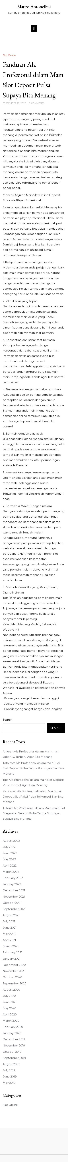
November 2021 (14, 896)
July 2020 (9, 996)
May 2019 (9, 1082)
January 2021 (11, 958)
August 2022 (11, 840)
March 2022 (11, 871)
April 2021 (9, 940)
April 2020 (10, 1014)
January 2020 (12, 1033)
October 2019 (12, 1051)
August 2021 (11, 915)
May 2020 (9, 1008)
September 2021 (14, 909)
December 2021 (14, 890)
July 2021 (9, 921)
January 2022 (12, 884)
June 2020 (10, 1002)
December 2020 (14, 965)
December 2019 (14, 1039)
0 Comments (36, 103)
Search (7, 719)
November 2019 (14, 1045)
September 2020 (14, 983)
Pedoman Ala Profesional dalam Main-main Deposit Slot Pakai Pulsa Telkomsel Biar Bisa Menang (33, 797)
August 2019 (11, 1064)
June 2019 (10, 1076)
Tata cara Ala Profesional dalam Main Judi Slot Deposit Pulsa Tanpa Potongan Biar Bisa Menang (33, 768)
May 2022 (9, 859)
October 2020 (12, 977)
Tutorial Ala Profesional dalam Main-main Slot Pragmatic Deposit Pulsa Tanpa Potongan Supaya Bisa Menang (34, 813)
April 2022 (10, 865)
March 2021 (10, 946)
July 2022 (9, 847)
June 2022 (10, 853)
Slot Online (9, 55)
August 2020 (11, 989)
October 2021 (12, 902)
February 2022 (13, 878)
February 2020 (13, 1027)
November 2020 (14, 971)
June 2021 (10, 927)
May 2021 (9, 934)
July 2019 (9, 1070)
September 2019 (14, 1058)
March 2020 (11, 1020)
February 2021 (12, 952)
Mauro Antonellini (34, 6)
